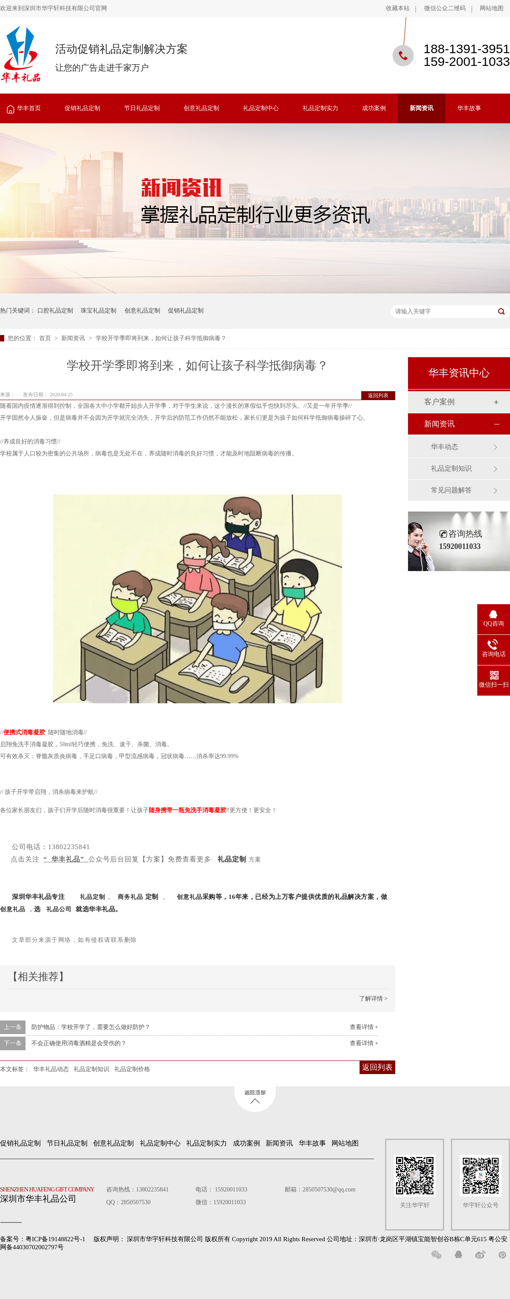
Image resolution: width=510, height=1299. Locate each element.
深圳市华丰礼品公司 (50, 1192)
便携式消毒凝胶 (24, 732)
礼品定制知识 (91, 1069)
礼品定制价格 (132, 1069)
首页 (46, 338)
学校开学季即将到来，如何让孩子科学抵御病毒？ (161, 338)
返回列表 (378, 395)
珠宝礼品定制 (98, 310)
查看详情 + (364, 1027)
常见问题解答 (451, 490)
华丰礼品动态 (51, 1069)
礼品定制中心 (261, 108)
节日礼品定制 (142, 108)
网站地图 (492, 8)
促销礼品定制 (82, 108)
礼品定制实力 (320, 108)
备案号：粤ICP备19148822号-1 (42, 1239)
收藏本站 (398, 8)
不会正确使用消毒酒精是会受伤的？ (79, 1043)
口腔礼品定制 (55, 310)
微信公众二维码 (445, 8)
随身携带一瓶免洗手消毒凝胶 (187, 810)
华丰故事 (469, 108)
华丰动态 (444, 446)
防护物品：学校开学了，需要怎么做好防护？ (90, 1027)
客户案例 (439, 402)
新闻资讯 (422, 108)
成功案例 (374, 108)
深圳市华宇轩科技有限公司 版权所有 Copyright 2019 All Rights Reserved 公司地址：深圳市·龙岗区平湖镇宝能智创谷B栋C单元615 (307, 1239)
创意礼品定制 (201, 108)
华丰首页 (29, 108)
